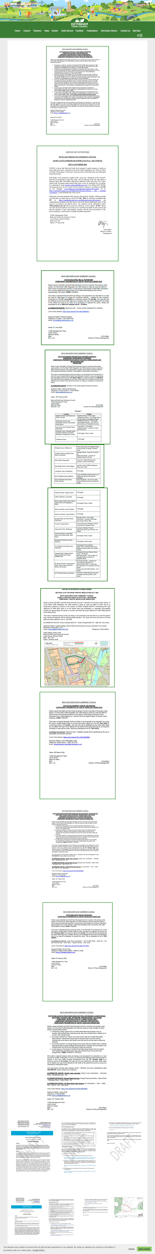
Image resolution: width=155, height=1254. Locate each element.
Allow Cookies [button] (144, 1249)
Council (27, 31)
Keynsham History (109, 31)
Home (18, 31)
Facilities (79, 31)
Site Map (136, 31)
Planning (37, 31)
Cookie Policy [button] (39, 1250)
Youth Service (67, 31)
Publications (93, 31)
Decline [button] (132, 1249)
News (46, 31)
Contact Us (125, 31)
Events (55, 31)
